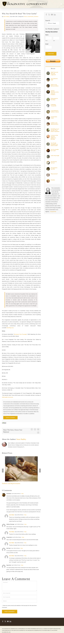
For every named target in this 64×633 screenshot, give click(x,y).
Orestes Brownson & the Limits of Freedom (55, 92)
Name (46, 34)
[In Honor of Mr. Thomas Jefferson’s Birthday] (48, 135)
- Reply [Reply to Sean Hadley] (24, 514)
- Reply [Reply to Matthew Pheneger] (25, 524)
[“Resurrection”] (48, 174)
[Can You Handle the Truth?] (48, 149)
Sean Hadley (6, 16)
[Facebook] (46, 15)
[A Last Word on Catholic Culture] (48, 111)
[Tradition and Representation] (21, 457)
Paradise (53, 180)
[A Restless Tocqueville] (48, 105)
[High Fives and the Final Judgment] (48, 72)
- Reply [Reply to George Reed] (22, 537)
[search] (52, 23)
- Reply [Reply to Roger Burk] (21, 565)
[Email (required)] (19, 597)
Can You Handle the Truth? (55, 150)
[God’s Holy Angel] (48, 155)
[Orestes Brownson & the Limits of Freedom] (48, 91)
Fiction (25, 16)
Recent (53, 68)
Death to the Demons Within (55, 85)
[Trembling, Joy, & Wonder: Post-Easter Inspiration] (48, 129)
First (46, 40)
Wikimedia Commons (7, 397)
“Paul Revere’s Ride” (54, 79)
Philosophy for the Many (54, 99)
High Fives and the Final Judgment (54, 73)
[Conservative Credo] (48, 117)
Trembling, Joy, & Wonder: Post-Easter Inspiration (55, 130)
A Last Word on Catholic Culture (55, 111)
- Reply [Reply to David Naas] (22, 493)
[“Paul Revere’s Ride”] (48, 79)
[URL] (19, 601)
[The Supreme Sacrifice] (48, 168)
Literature (36, 16)
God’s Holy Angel (55, 155)
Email (46, 44)
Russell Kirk (53, 211)
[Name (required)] (19, 593)
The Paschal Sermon (54, 162)
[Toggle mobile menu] (61, 4)
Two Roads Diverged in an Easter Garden (54, 144)
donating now (10, 327)
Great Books (30, 16)
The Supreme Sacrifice (54, 168)
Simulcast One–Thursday (20, 334)
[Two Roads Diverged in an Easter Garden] (48, 143)
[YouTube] (52, 15)
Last (54, 40)
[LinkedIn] (55, 15)
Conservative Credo (54, 117)
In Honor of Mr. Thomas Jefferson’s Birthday (54, 137)
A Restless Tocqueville (53, 105)
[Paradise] (48, 180)
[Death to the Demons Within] (48, 85)
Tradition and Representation (11, 483)
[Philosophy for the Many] (48, 98)
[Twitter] (49, 15)
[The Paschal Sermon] (48, 162)
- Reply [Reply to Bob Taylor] (21, 548)
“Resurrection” (54, 173)
